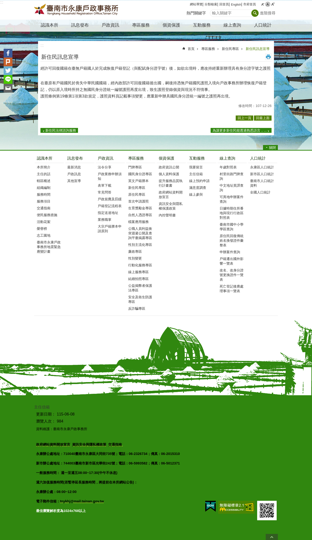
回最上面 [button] (263, 118)
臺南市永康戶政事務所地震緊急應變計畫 (49, 246)
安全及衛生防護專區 (140, 299)
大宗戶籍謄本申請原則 (110, 228)
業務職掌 (104, 220)
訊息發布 (75, 158)
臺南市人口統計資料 (262, 183)
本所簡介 (43, 167)
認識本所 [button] (49, 25)
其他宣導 (74, 181)
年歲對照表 (228, 167)
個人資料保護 (169, 174)
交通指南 (43, 208)
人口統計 (258, 158)
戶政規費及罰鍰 (110, 199)
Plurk (8, 62)
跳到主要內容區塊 (2, 2)
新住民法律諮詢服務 (60, 130)
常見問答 (104, 192)
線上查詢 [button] (232, 25)
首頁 (191, 49)
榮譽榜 (42, 229)
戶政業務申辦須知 (110, 176)
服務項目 (43, 201)
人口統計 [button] (263, 25)
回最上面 (272, 537)
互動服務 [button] (202, 25)
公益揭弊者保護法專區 (140, 288)
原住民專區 (136, 194)
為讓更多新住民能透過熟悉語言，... (240, 130)
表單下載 (104, 185)
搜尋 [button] (255, 13)
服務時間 (43, 194)
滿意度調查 (197, 188)
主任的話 (43, 174)
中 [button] (267, 4)
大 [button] (272, 4)
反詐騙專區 (136, 308)
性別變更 (135, 258)
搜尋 (214, 12)
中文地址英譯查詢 (232, 187)
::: (1, 2)
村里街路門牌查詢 (232, 176)
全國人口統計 (260, 192)
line (8, 79)
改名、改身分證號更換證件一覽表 (232, 274)
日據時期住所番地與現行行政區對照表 (232, 213)
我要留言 (196, 167)
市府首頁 (249, 4)
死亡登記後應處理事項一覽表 (232, 288)
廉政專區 (135, 251)
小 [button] (262, 4)
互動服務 (197, 158)
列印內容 (268, 57)
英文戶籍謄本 (138, 181)
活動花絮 (43, 222)
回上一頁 (244, 118)
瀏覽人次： (46, 421)
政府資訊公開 (169, 167)
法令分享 (104, 167)
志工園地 (43, 235)
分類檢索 (211, 4)
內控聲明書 (167, 215)
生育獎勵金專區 (140, 208)
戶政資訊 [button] (110, 25)
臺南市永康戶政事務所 (76, 10)
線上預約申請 (199, 181)
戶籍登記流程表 (110, 206)
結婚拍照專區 (138, 279)
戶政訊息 (74, 174)
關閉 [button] (272, 148)
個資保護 (166, 158)
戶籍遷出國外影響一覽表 (232, 261)
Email (8, 88)
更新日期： (46, 414)
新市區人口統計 (262, 174)
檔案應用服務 (138, 222)
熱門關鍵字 (196, 13)
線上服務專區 (138, 272)
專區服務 (208, 49)
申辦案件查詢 (230, 252)
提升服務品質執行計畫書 (171, 183)
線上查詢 (227, 158)
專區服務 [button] (141, 25)
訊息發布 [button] (80, 25)
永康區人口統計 (262, 167)
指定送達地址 (108, 213)
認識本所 (44, 158)
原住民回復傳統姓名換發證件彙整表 (232, 240)
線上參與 (196, 194)
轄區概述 (43, 181)
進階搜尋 (267, 13)
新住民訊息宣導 (258, 49)
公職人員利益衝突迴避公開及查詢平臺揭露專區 (140, 233)
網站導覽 (196, 4)
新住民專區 (230, 49)
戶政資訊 (105, 158)
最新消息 (74, 167)
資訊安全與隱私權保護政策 (171, 206)
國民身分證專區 (140, 174)
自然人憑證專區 (140, 215)
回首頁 (224, 4)
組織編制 (43, 188)
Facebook (8, 53)
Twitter (8, 70)
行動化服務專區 (140, 265)
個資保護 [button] (171, 25)
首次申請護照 (138, 201)
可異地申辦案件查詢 (232, 199)
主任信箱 (196, 174)
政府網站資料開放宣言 (171, 194)
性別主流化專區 (140, 245)
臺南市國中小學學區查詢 (232, 226)
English (236, 4)
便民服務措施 (47, 215)
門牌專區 (135, 167)
